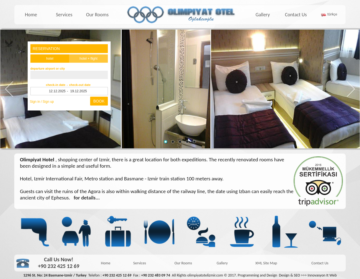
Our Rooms (97, 15)
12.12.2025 (57, 91)
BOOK (99, 101)
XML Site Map (266, 263)
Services (64, 15)
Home (31, 15)
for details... (87, 197)
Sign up (48, 102)
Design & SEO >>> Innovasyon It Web (308, 275)
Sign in (35, 102)
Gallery (262, 15)
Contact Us (296, 15)
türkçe (332, 14)
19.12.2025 (78, 91)
